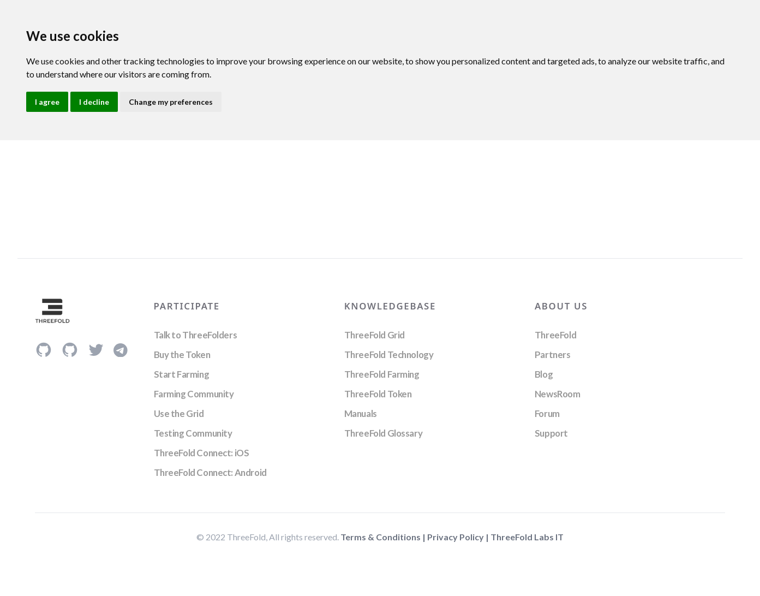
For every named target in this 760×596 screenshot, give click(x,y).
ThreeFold (555, 335)
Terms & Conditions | (383, 537)
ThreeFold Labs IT (527, 537)
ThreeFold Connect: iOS (201, 452)
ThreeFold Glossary (383, 433)
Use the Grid (179, 413)
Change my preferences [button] (171, 101)
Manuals (360, 413)
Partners (553, 354)
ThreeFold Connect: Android (210, 472)
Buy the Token (182, 354)
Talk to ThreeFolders (195, 335)
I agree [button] (47, 101)
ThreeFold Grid (374, 335)
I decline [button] (94, 101)
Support (551, 433)
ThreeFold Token (378, 394)
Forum (547, 413)
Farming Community (194, 394)
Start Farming (182, 374)
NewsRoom (558, 394)
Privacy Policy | (458, 537)
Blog (544, 374)
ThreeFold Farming (382, 374)
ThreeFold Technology (389, 354)
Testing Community (193, 433)
